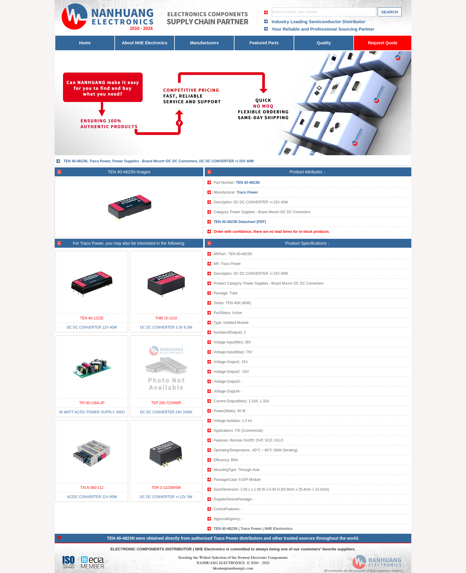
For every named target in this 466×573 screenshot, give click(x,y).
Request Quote (383, 42)
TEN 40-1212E (91, 318)
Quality (324, 42)
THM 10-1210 (166, 318)
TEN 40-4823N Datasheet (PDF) (240, 222)
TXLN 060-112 (91, 488)
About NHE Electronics (144, 42)
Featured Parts (263, 42)
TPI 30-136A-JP (91, 403)
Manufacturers (204, 42)
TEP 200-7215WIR (166, 403)
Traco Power (247, 192)
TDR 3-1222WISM (166, 488)
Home (85, 42)
